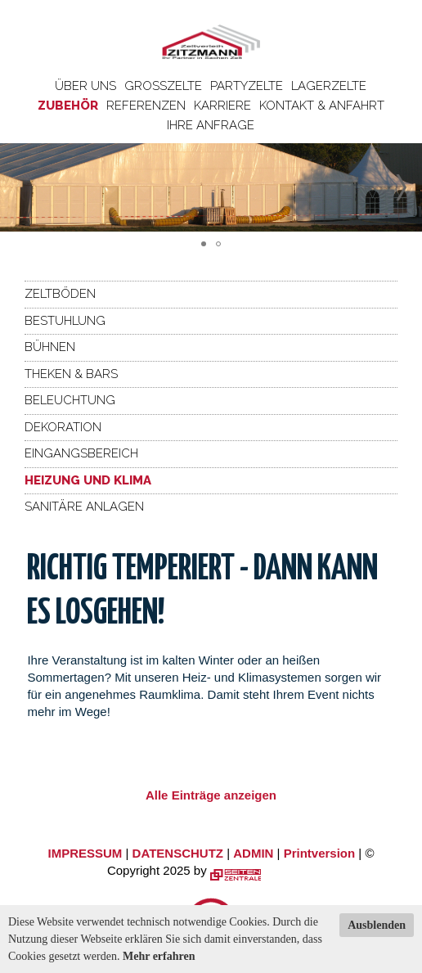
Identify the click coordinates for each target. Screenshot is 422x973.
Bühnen (50, 347)
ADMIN (253, 853)
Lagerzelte (328, 86)
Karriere (222, 105)
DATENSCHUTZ (177, 853)
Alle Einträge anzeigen (211, 795)
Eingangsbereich (81, 453)
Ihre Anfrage (210, 125)
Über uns (85, 86)
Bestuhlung (65, 320)
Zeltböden (60, 293)
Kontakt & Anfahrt (321, 105)
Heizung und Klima (88, 480)
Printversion (320, 853)
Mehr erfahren (159, 956)
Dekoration (63, 427)
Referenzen (146, 105)
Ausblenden (377, 925)
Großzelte (163, 86)
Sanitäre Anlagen (84, 506)
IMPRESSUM (85, 853)
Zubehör (68, 105)
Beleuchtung (70, 400)
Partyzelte (246, 86)
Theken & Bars (71, 374)
